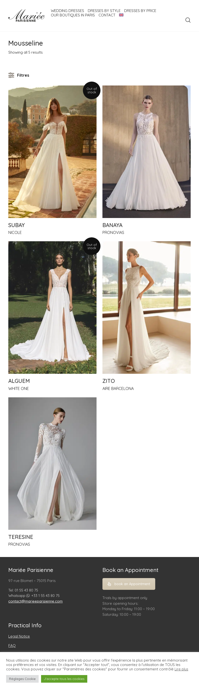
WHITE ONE (18, 388)
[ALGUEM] (52, 307)
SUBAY (16, 225)
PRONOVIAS (113, 232)
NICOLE (15, 232)
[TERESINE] (52, 463)
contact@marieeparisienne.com (35, 601)
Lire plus (181, 669)
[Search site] (188, 20)
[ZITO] (146, 307)
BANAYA (112, 225)
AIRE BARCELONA (118, 388)
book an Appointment (129, 584)
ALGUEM (19, 381)
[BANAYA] (146, 151)
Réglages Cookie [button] (22, 679)
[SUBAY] (52, 151)
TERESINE (20, 537)
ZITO (108, 381)
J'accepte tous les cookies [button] (64, 679)
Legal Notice (19, 636)
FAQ (12, 645)
